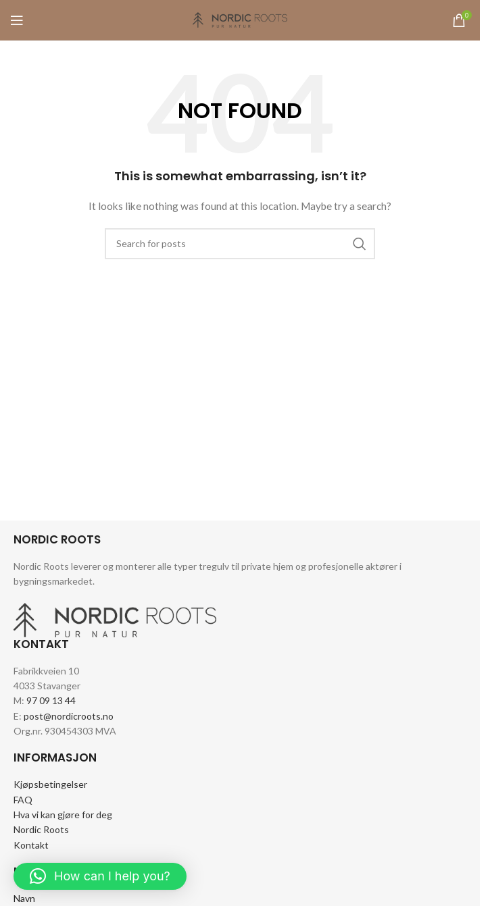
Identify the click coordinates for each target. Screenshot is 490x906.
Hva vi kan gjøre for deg (63, 814)
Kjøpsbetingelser (50, 784)
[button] (100, 876)
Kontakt (31, 845)
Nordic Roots (41, 829)
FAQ (23, 799)
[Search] (240, 243)
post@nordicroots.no (69, 716)
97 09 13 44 (51, 700)
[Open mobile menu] (16, 20)
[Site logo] (240, 18)
